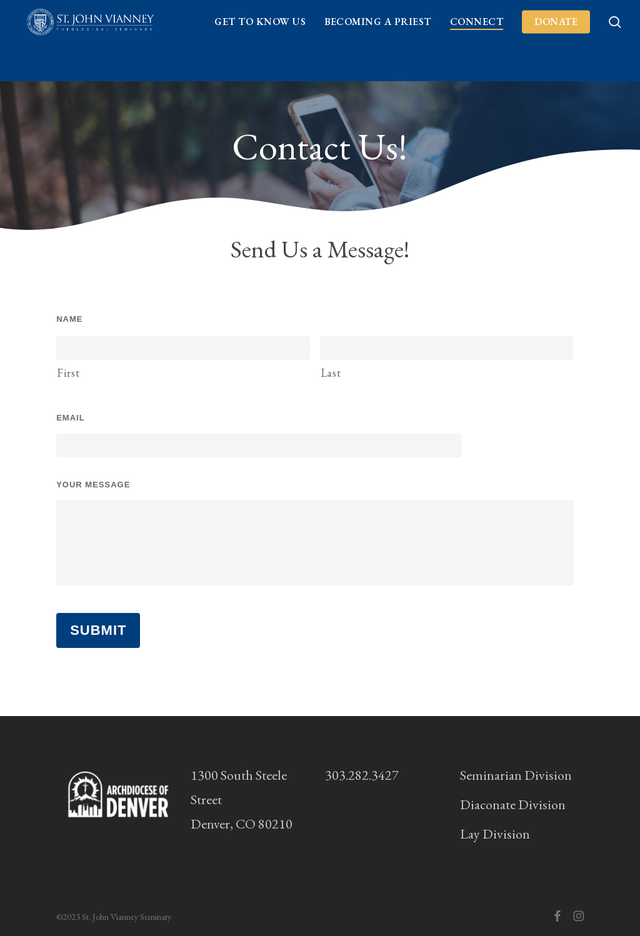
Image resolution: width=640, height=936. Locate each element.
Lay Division (495, 834)
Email (70, 417)
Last (331, 373)
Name (69, 319)
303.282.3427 (362, 775)
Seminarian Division (516, 775)
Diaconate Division (513, 804)
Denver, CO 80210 (241, 824)
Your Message (93, 484)
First (68, 373)
